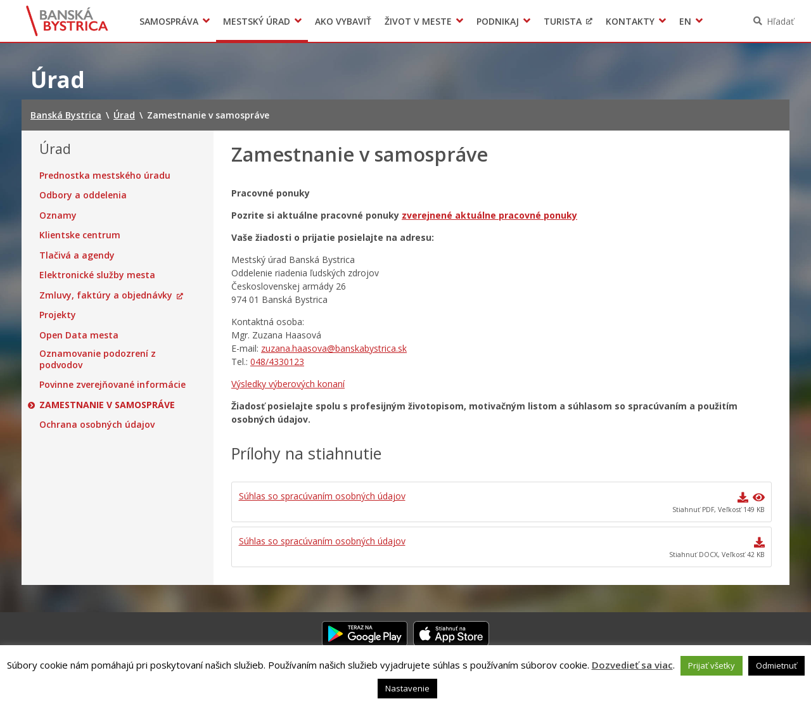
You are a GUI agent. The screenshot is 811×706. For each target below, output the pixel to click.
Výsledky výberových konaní (288, 384)
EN (685, 21)
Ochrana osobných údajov (97, 424)
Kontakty (630, 21)
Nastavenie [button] (407, 688)
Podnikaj (497, 21)
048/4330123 (277, 362)
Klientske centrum (79, 235)
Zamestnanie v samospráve (107, 405)
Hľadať (780, 21)
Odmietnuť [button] (776, 665)
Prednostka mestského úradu (104, 175)
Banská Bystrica (67, 20)
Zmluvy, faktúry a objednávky (105, 295)
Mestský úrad (256, 21)
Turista (563, 21)
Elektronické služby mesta (97, 275)
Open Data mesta (78, 335)
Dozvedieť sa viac (632, 664)
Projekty (57, 315)
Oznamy (58, 215)
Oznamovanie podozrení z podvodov (97, 359)
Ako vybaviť (343, 21)
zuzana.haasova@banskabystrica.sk (334, 348)
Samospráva (168, 21)
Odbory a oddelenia (83, 195)
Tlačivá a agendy (77, 255)
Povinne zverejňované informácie (112, 384)
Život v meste (418, 21)
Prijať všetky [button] (711, 665)
